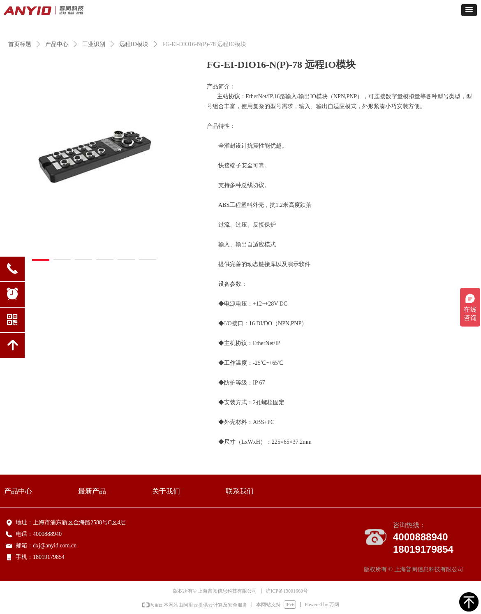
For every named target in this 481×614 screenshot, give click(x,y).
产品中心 (56, 44)
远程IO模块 (133, 44)
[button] (469, 10)
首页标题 (19, 44)
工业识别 (93, 44)
